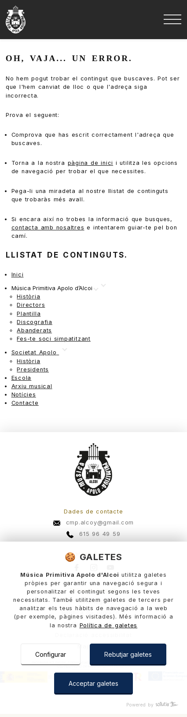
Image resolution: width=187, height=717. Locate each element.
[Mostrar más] (54, 288)
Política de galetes (109, 625)
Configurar (50, 654)
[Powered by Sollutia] (93, 705)
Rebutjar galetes (128, 654)
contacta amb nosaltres (47, 227)
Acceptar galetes (93, 683)
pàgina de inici (91, 163)
